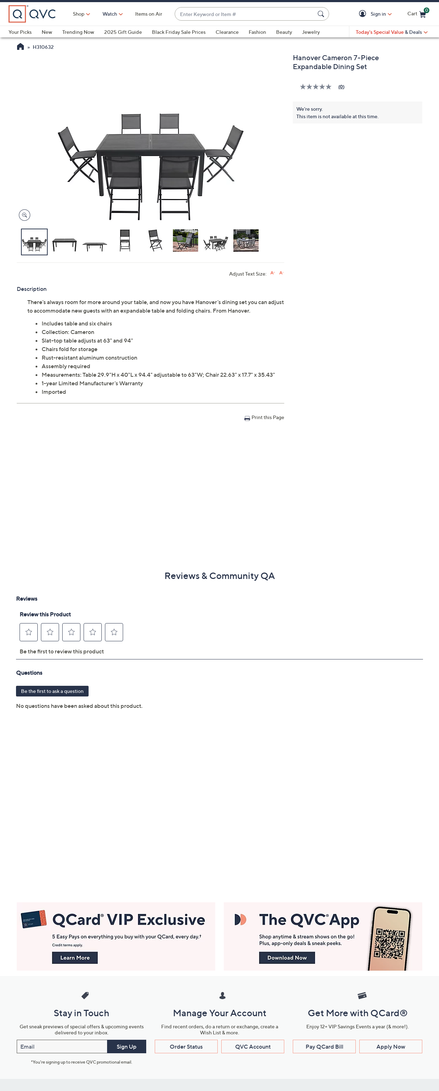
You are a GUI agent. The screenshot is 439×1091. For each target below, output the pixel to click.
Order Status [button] (186, 1046)
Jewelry (311, 32)
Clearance (227, 32)
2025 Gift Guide (123, 32)
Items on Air (148, 14)
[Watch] (110, 14)
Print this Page (268, 417)
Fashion (257, 32)
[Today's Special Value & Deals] (391, 32)
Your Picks (20, 32)
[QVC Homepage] (20, 47)
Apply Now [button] (390, 1046)
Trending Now (78, 32)
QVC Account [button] (253, 1046)
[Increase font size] (272, 273)
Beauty (284, 32)
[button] (364, 14)
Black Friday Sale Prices (179, 32)
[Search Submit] (322, 13)
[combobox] (244, 14)
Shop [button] (78, 14)
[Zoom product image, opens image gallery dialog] (23, 215)
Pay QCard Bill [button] (324, 1046)
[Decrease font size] (281, 273)
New (47, 32)
